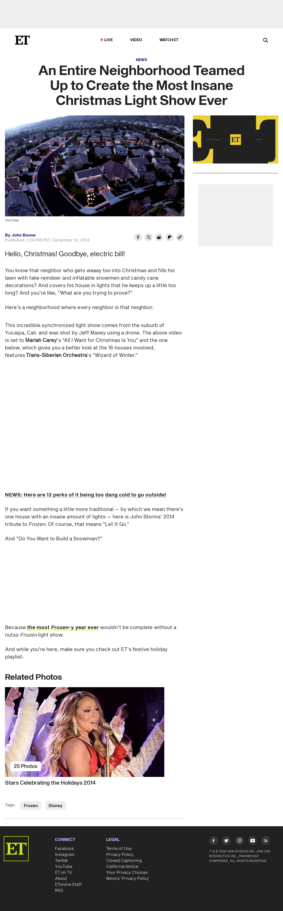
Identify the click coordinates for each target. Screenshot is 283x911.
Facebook (64, 849)
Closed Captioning (124, 861)
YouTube (63, 867)
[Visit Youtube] (252, 841)
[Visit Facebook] (213, 841)
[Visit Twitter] (226, 841)
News (141, 60)
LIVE (108, 40)
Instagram (64, 855)
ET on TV (63, 873)
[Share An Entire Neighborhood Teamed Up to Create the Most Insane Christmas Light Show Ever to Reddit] (159, 238)
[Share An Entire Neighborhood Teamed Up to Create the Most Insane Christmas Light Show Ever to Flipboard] (169, 238)
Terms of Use (118, 849)
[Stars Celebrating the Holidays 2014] (94, 732)
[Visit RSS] (265, 841)
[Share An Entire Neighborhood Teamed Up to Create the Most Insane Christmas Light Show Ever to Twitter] (148, 238)
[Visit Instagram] (239, 841)
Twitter (61, 861)
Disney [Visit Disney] (55, 805)
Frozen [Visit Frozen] (31, 805)
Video (136, 40)
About (61, 879)
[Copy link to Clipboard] (179, 238)
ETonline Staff (68, 885)
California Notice (122, 867)
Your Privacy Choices (127, 873)
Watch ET (169, 40)
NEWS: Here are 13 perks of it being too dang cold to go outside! (85, 495)
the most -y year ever (63, 627)
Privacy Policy (119, 855)
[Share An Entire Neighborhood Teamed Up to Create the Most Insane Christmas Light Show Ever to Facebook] (138, 238)
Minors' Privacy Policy (127, 879)
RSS (59, 891)
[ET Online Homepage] (22, 40)
